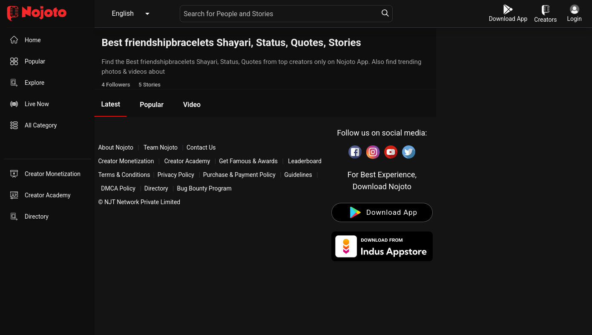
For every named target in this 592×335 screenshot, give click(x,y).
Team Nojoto (160, 147)
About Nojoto (116, 147)
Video (192, 105)
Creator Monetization (126, 161)
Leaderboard (305, 161)
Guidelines (298, 174)
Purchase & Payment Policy (239, 174)
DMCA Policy (118, 188)
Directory (156, 188)
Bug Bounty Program (204, 188)
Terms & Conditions (124, 174)
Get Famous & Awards (248, 161)
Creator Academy (187, 161)
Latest (110, 104)
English (123, 13)
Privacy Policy (176, 174)
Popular (152, 105)
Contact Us (201, 147)
